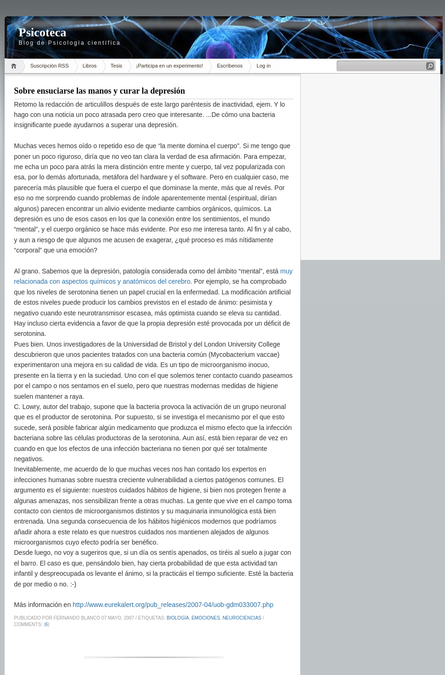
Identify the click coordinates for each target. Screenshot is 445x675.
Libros (90, 65)
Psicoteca (43, 32)
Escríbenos (230, 65)
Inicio (15, 66)
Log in (263, 65)
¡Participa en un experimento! (169, 65)
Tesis (116, 65)
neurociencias (241, 617)
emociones (205, 617)
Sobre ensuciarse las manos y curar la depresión (99, 90)
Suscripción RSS (49, 65)
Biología (178, 617)
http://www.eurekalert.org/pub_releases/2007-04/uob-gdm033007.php (173, 604)
